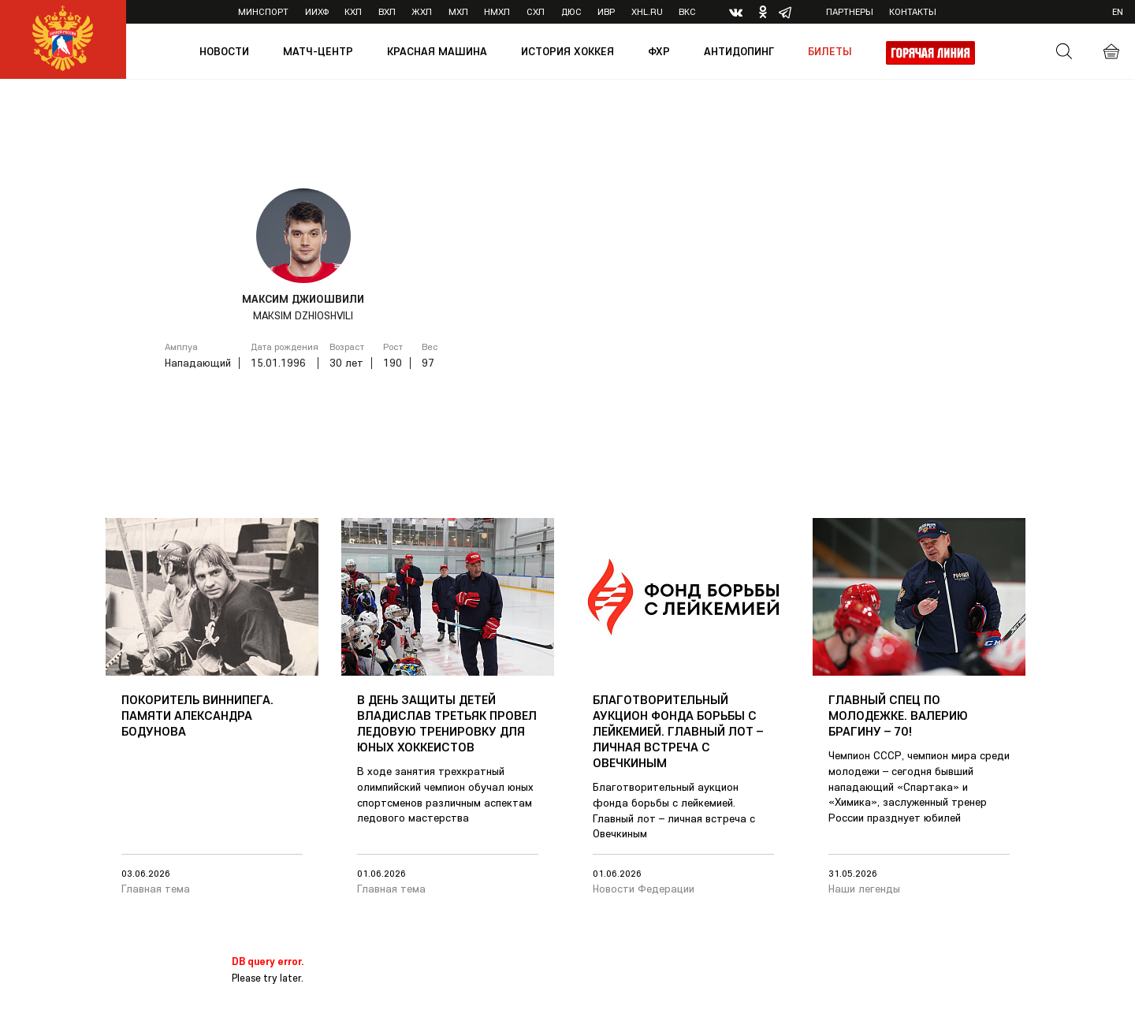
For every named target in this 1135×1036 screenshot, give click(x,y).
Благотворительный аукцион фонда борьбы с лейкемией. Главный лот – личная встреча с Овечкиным (678, 730)
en (1117, 11)
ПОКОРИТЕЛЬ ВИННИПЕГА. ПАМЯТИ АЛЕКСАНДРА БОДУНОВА (197, 715)
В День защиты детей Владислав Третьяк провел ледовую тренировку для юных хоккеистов (447, 723)
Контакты (912, 11)
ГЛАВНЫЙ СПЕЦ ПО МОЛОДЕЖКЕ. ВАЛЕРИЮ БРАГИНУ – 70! (898, 715)
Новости (224, 51)
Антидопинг (739, 51)
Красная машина (437, 51)
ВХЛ (387, 11)
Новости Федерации (643, 888)
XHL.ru (647, 11)
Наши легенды (864, 888)
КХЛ (353, 11)
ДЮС (571, 11)
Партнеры (849, 11)
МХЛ (458, 11)
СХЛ (536, 11)
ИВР (606, 11)
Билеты (830, 51)
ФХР (659, 51)
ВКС (687, 11)
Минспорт (263, 11)
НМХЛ (497, 11)
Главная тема (155, 888)
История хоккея (567, 51)
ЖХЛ (421, 11)
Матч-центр (318, 51)
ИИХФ (317, 11)
